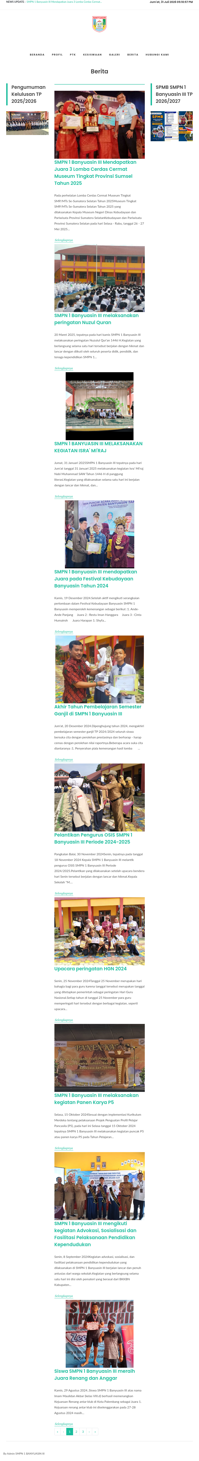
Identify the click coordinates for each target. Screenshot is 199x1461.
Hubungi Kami (157, 54)
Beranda (37, 54)
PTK (73, 54)
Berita (132, 54)
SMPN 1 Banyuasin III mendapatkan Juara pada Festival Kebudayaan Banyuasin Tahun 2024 (95, 579)
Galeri (114, 54)
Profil (57, 54)
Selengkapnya (64, 240)
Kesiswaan (92, 54)
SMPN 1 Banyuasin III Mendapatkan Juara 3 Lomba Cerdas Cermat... (64, 1)
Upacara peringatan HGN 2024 (90, 968)
